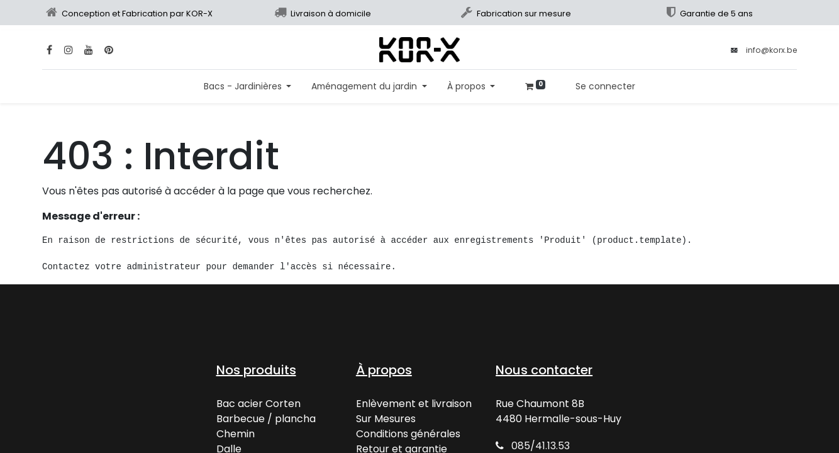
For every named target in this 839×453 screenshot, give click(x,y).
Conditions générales (408, 434)
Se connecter (605, 86)
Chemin (235, 434)
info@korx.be (771, 50)
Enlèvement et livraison (414, 403)
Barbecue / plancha (266, 418)
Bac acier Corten (258, 403)
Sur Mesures (386, 418)
